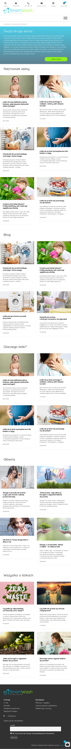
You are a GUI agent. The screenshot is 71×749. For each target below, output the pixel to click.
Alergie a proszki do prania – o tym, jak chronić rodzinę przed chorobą (15, 495)
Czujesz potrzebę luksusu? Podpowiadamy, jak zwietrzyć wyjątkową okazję (15, 206)
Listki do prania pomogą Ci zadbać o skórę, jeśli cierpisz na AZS (52, 104)
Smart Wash (63, 745)
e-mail (12, 725)
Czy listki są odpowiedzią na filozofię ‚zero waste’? (13, 610)
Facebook (10, 716)
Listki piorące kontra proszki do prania (14, 317)
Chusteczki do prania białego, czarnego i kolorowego (15, 155)
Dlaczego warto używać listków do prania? (52, 660)
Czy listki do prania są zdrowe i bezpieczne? (52, 610)
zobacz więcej (56, 59)
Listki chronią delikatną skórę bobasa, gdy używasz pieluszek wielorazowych (16, 104)
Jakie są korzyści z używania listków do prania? (14, 660)
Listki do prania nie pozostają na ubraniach (52, 202)
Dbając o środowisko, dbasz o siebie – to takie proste (51, 546)
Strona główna (7, 24)
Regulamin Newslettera (46, 733)
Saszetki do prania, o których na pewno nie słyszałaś (53, 318)
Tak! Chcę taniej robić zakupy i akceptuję (25, 733)
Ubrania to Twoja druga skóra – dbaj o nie (16, 541)
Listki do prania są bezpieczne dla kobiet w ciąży (54, 152)
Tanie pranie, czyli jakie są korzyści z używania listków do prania (51, 495)
